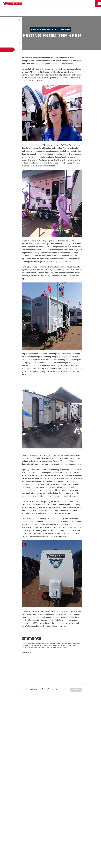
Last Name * (74, 714)
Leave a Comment (25, 652)
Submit (76, 690)
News (15, 741)
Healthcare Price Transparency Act (65, 748)
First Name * (74, 707)
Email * (72, 720)
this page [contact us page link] (64, 647)
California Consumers (88, 748)
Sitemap (22, 748)
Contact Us (45, 748)
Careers (21, 741)
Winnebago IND (6, 741)
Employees (30, 741)
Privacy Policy (10, 748)
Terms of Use (50, 753)
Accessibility (33, 748)
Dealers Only (40, 741)
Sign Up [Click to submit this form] (74, 726)
